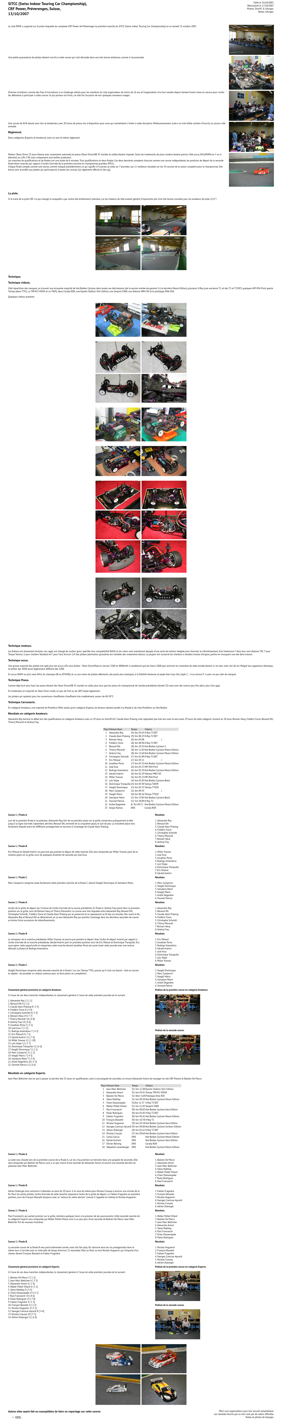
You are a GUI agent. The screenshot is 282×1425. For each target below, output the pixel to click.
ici (108, 169)
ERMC (18, 1417)
